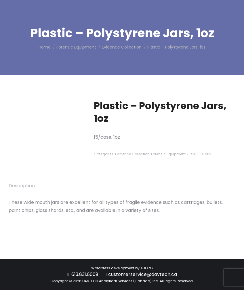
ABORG (146, 268)
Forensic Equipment (168, 154)
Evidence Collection (132, 154)
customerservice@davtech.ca (142, 274)
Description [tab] (22, 185)
